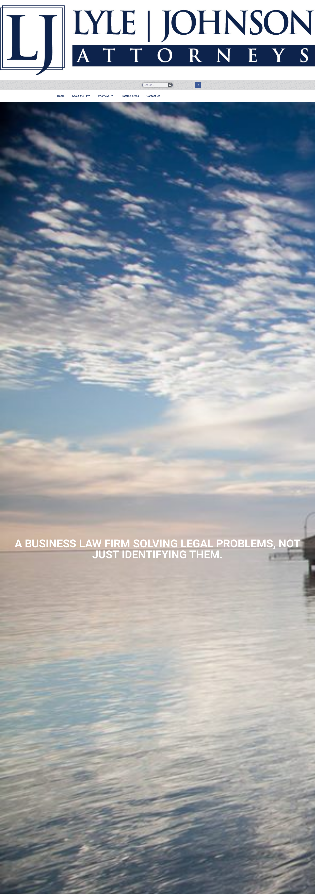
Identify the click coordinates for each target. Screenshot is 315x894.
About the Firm (81, 96)
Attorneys (105, 96)
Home (60, 96)
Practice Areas (130, 96)
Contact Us (153, 96)
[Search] (170, 85)
